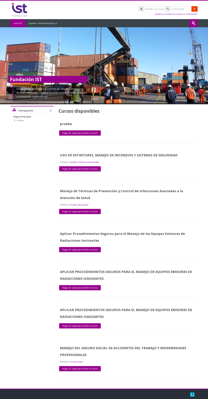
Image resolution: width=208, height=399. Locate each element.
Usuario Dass (76, 361)
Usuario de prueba (79, 204)
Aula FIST (18, 23)
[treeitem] (32, 116)
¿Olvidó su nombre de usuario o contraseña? (176, 14)
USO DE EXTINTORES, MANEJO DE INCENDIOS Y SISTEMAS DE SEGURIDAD (119, 155)
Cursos (20, 120)
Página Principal (22, 116)
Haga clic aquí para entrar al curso (80, 132)
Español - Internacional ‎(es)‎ (43, 23)
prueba (66, 124)
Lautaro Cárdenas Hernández (84, 162)
